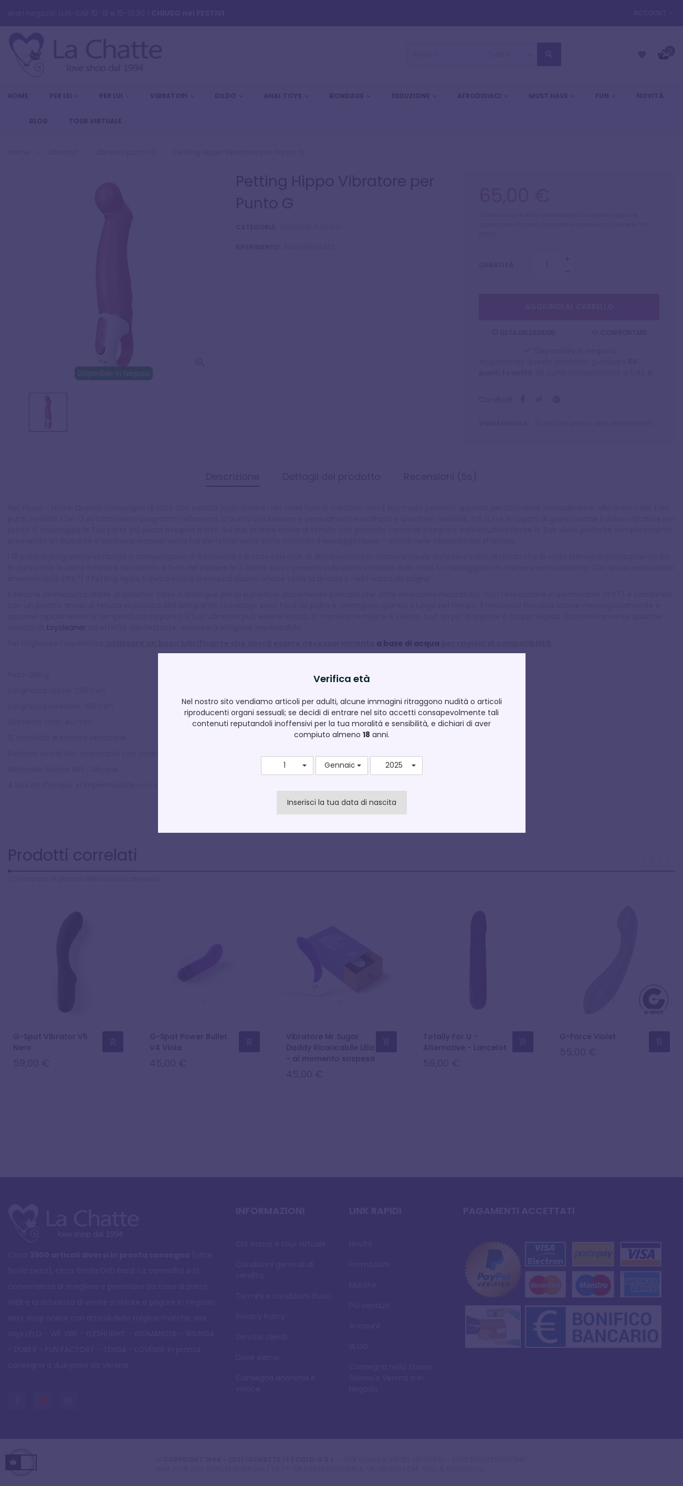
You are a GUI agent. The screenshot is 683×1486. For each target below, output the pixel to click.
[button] (287, 765)
